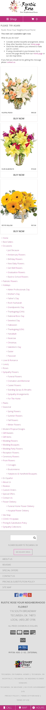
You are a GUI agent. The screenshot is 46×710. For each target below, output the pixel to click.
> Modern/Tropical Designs (13, 429)
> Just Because (12, 250)
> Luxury (5, 364)
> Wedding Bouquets (10, 444)
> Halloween (11, 325)
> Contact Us (7, 497)
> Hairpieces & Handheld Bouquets (21, 473)
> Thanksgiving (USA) (15, 329)
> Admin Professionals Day (18, 289)
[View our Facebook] (16, 596)
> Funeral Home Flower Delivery (20, 506)
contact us (11, 62)
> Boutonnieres (13, 469)
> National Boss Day (15, 316)
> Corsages (11, 465)
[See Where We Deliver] (23, 552)
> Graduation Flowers (15, 272)
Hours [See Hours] (38, 707)
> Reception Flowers (10, 452)
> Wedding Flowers (9, 440)
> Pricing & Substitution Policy (14, 523)
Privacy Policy (12, 696)
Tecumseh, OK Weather (11, 687)
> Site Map (6, 515)
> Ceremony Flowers (10, 456)
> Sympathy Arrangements (17, 394)
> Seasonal (6, 407)
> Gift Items (6, 437)
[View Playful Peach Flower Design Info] (18, 89)
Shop (11, 19)
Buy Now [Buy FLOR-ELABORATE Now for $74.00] (18, 174)
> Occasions (6, 245)
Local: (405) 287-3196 (23, 619)
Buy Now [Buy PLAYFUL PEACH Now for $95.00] (18, 118)
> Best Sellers (7, 242)
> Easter (9, 351)
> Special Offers (8, 494)
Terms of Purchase (30, 696)
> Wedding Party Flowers (12, 448)
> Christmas (11, 342)
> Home (4, 238)
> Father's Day (12, 298)
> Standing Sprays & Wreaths (18, 389)
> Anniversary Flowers (15, 254)
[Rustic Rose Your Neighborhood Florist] (23, 12)
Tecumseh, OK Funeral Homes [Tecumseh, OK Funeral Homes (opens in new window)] (15, 674)
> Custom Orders (8, 490)
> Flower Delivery (8, 501)
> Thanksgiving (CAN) (15, 311)
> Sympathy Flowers (10, 372)
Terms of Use (23, 700)
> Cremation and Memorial (17, 381)
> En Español (7, 478)
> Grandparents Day (15, 307)
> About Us (6, 482)
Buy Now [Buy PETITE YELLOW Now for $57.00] (18, 231)
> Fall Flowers (12, 420)
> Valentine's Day (13, 347)
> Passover (11, 356)
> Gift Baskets (7, 433)
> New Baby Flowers (15, 263)
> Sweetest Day (13, 320)
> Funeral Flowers (14, 376)
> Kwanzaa (11, 338)
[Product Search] (23, 538)
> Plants (4, 403)
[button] (23, 647)
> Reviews (5, 486)
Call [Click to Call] (8, 707)
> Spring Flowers (13, 411)
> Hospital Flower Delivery (17, 510)
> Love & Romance (9, 360)
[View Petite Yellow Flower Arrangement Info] (18, 202)
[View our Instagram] (25, 596)
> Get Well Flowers (14, 268)
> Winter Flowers (13, 424)
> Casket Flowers (13, 385)
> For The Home (13, 398)
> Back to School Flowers (17, 276)
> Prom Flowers (8, 460)
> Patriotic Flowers (9, 281)
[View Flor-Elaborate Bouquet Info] (18, 145)
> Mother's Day (13, 294)
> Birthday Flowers (14, 259)
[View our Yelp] (30, 596)
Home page (35, 44)
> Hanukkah (11, 333)
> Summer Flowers (14, 415)
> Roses (4, 368)
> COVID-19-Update (10, 519)
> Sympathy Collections (11, 526)
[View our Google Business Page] (21, 596)
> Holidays (5, 285)
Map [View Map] (23, 707)
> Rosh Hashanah (14, 302)
